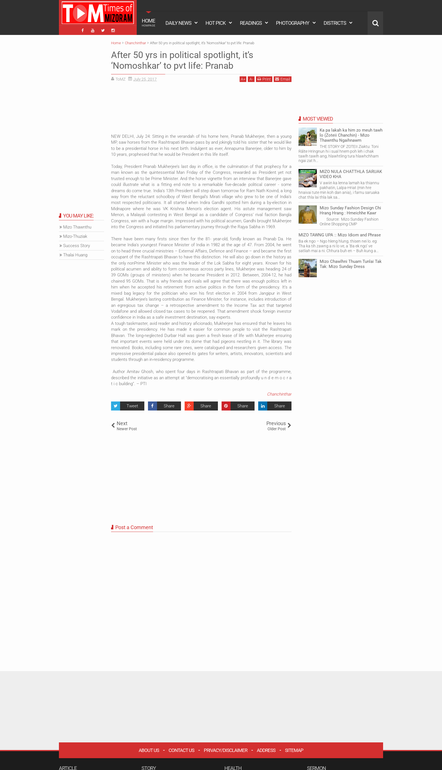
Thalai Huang (75, 255)
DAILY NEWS (178, 23)
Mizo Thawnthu (77, 227)
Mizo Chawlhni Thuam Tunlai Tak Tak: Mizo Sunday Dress (351, 264)
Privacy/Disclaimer (225, 750)
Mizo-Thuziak (75, 236)
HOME (148, 22)
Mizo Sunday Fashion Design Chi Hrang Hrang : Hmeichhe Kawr (350, 210)
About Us (149, 750)
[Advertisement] (201, 110)
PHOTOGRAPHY (292, 23)
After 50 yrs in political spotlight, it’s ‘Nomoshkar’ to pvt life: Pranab (182, 60)
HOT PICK (215, 23)
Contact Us (181, 750)
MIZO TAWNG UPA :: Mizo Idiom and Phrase (340, 235)
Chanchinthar (279, 394)
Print (264, 79)
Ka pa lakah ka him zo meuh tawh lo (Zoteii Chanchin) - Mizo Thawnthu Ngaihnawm (351, 135)
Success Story (76, 245)
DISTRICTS (335, 23)
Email (282, 79)
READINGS (251, 23)
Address (266, 750)
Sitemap (294, 750)
